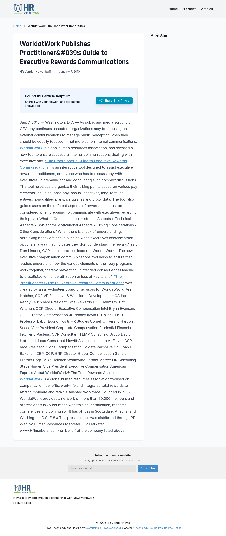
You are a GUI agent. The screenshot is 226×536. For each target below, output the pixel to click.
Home (173, 9)
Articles (207, 9)
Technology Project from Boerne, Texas (157, 527)
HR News (189, 9)
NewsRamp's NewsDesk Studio (104, 527)
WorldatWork (31, 148)
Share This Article (114, 101)
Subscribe (148, 468)
